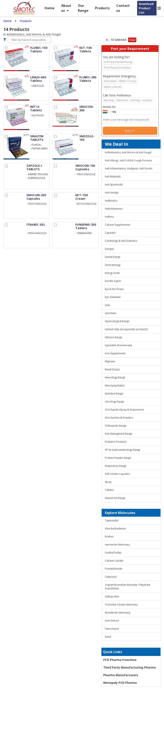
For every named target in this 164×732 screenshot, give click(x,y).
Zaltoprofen (112, 596)
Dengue (109, 249)
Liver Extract (112, 620)
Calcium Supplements (117, 224)
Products (102, 8)
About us (66, 8)
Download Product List (146, 8)
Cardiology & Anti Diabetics (121, 241)
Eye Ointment (112, 297)
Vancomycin (112, 628)
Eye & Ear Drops (114, 289)
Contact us (123, 8)
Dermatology (112, 265)
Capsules (110, 233)
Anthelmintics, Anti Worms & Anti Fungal (128, 152)
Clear (132, 39)
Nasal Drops (112, 369)
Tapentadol (112, 520)
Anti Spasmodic (114, 184)
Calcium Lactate (114, 560)
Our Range (83, 8)
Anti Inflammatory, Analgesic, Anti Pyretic (128, 168)
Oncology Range (114, 401)
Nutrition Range (114, 393)
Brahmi (109, 536)
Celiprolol (110, 576)
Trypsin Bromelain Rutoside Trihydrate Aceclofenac (127, 586)
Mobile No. (109, 107)
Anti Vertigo (112, 192)
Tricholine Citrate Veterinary (121, 604)
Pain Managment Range (118, 433)
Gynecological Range (117, 321)
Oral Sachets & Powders (119, 417)
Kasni (108, 636)
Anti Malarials (113, 176)
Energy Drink (112, 273)
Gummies (110, 313)
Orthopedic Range (115, 425)
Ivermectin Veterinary (117, 544)
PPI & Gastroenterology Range (122, 450)
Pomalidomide (113, 568)
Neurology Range (115, 377)
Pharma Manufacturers (120, 675)
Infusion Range (113, 337)
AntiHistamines (113, 208)
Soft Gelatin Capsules (117, 474)
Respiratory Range (115, 466)
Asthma (109, 216)
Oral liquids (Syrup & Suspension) (124, 409)
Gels (107, 305)
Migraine (110, 361)
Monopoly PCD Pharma (120, 683)
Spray (108, 482)
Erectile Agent (113, 281)
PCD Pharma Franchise (120, 660)
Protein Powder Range (118, 458)
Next (130, 131)
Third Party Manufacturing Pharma (129, 667)
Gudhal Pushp (113, 552)
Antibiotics (111, 200)
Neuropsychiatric (115, 385)
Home (50, 8)
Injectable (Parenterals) (118, 345)
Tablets (109, 490)
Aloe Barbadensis (115, 528)
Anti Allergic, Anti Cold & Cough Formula (128, 160)
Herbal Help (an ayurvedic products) (126, 329)
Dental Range (112, 257)
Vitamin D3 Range (115, 498)
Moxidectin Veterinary (117, 612)
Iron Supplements (115, 353)
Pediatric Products (115, 441)
